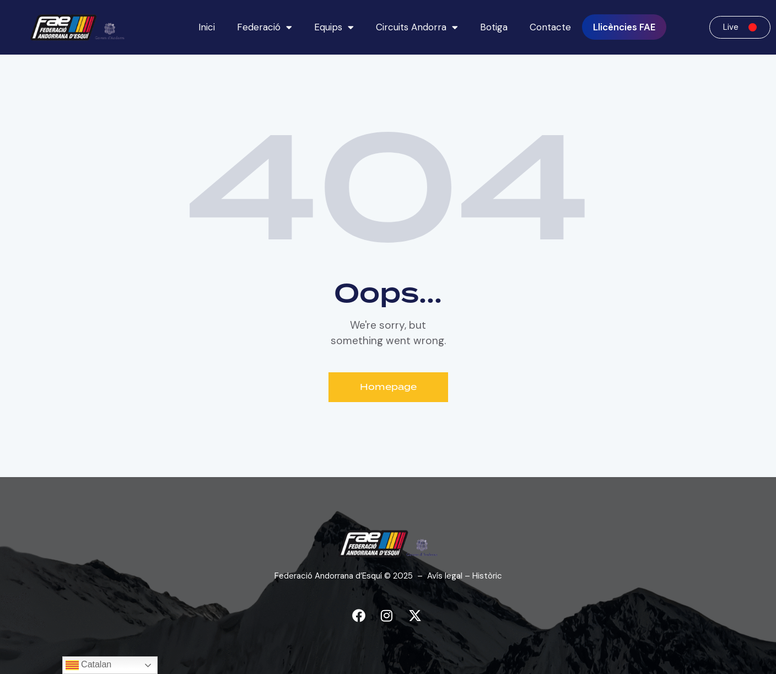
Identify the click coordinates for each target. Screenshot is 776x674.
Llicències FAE (624, 27)
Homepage (388, 387)
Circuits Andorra (417, 27)
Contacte (550, 27)
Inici (206, 27)
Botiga (494, 27)
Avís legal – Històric (464, 575)
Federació (264, 27)
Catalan (89, 665)
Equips (334, 27)
